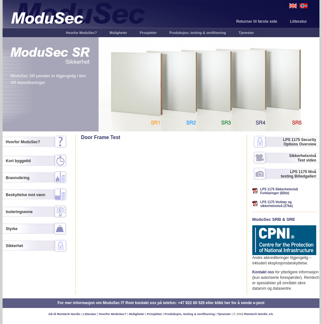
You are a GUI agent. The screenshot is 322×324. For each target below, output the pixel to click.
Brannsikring (17, 178)
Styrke (12, 229)
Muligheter (118, 33)
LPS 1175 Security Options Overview (299, 141)
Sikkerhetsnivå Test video (302, 158)
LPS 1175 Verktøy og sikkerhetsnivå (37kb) (276, 204)
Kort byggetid (18, 161)
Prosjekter (148, 33)
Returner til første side (256, 21)
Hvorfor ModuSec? (81, 33)
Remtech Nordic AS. (259, 314)
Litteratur (298, 21)
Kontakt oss (263, 272)
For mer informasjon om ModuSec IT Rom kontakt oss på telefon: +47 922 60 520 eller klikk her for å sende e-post (161, 303)
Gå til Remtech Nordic (64, 314)
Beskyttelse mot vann (25, 195)
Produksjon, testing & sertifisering (197, 33)
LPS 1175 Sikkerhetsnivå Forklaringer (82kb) (279, 191)
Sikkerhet (14, 246)
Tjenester (246, 33)
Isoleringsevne (19, 212)
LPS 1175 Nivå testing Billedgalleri (298, 174)
